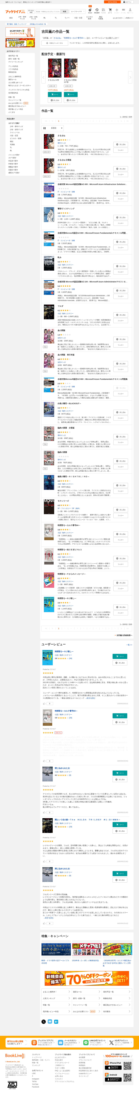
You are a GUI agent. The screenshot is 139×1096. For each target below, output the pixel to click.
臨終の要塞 (62, 452)
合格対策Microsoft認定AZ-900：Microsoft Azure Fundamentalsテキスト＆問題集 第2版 (95, 233)
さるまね (57, 38)
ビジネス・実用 (15, 138)
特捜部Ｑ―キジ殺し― (67, 598)
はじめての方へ (118, 18)
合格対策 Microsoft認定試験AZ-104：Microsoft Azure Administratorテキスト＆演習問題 (95, 282)
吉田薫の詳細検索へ (124, 635)
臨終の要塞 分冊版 (66, 428)
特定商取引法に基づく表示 (88, 1071)
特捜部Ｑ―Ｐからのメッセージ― (72, 574)
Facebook (35, 1087)
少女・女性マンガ (33, 18)
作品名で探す (13, 161)
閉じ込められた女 (62, 768)
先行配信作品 (13, 93)
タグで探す (12, 158)
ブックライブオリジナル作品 (18, 90)
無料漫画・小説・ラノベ (41, 1060)
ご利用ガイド (129, 18)
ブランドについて (85, 1060)
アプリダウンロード (62, 1063)
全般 (73, 192)
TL (56, 18)
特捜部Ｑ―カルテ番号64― (74, 38)
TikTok (34, 1081)
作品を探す (59, 1060)
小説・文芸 (78, 18)
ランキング (36, 1065)
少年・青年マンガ (22, 18)
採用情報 (82, 1063)
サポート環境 (60, 1068)
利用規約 (82, 1065)
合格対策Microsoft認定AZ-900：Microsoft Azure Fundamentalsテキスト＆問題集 (93, 379)
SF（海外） (76, 508)
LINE (34, 1073)
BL (45, 18)
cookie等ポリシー (85, 1073)
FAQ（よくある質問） (63, 1071)
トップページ (37, 1057)
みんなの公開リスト (18, 103)
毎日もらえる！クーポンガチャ (19, 85)
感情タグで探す (14, 173)
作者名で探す (13, 164)
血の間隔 (61, 330)
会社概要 (82, 1057)
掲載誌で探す (13, 167)
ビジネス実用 (89, 18)
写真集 (12, 144)
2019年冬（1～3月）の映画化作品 (85, 961)
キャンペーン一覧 (14, 100)
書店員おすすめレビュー (17, 106)
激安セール (12, 79)
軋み (59, 257)
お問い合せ (59, 1076)
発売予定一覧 (13, 56)
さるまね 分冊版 (64, 160)
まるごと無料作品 (14, 76)
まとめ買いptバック (15, 83)
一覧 (129, 645)
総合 (11, 18)
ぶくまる (11, 112)
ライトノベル (15, 132)
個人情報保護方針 (85, 1068)
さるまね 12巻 (53, 80)
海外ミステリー (67, 216)
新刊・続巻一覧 (14, 59)
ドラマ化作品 (13, 69)
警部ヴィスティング (66, 209)
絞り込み (31, 11)
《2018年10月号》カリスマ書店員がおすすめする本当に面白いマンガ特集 (117, 963)
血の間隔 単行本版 (66, 355)
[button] (55, 94)
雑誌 (11, 141)
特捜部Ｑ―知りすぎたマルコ (70, 550)
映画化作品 (12, 72)
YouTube (35, 1084)
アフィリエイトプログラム (64, 1081)
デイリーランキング (15, 62)
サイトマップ (83, 1076)
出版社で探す (13, 170)
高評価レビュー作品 (15, 109)
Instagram (35, 1079)
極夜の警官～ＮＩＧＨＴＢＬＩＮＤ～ (73, 476)
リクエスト (59, 1079)
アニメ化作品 (13, 66)
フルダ (60, 306)
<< (46, 121)
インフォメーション (62, 1073)
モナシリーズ (63, 501)
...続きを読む (90, 698)
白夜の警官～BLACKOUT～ (69, 403)
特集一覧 (11, 97)
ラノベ (67, 18)
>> (128, 121)
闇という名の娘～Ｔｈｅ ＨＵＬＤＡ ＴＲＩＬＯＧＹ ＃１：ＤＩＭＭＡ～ (87, 820)
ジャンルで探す (14, 155)
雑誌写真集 (100, 18)
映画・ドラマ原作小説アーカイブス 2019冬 (55, 962)
